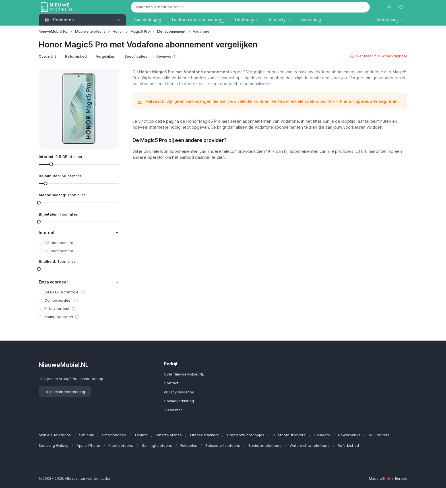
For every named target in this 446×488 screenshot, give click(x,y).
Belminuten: (60, 176)
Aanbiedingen (147, 19)
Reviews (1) (166, 56)
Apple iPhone (88, 445)
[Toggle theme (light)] (389, 7)
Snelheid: (57, 261)
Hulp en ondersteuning (65, 391)
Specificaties (136, 56)
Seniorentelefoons (264, 445)
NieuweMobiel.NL (53, 31)
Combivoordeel (57, 300)
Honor (118, 31)
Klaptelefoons (120, 445)
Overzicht (47, 56)
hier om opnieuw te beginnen (369, 101)
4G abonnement (58, 242)
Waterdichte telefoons (309, 445)
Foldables (188, 445)
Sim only (86, 435)
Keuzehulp (310, 19)
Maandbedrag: (62, 195)
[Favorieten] (401, 7)
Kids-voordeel (56, 308)
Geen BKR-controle (61, 292)
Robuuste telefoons (222, 445)
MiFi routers (379, 435)
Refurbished (76, 56)
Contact (171, 383)
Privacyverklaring (179, 392)
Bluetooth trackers (288, 435)
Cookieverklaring (179, 401)
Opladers (322, 435)
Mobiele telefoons (90, 31)
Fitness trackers (204, 435)
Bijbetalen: (58, 214)
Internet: (60, 156)
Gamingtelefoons (156, 445)
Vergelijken (105, 56)
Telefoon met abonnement (197, 19)
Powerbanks (349, 435)
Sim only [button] (277, 19)
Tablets (141, 435)
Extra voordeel (53, 282)
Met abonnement (171, 31)
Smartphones (114, 435)
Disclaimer (173, 410)
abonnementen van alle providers (321, 151)
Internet (47, 232)
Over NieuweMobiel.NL (184, 374)
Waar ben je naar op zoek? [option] (160, 7)
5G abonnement (58, 251)
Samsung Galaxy (53, 445)
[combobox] (250, 7)
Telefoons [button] (244, 19)
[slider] (51, 164)
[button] (389, 19)
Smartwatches (169, 435)
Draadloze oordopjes (245, 435)
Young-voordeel (58, 316)
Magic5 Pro (140, 31)
